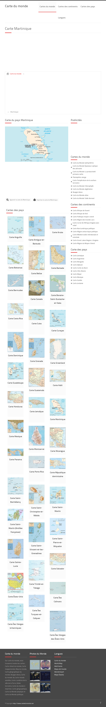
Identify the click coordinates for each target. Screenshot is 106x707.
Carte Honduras (15, 406)
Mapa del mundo (60, 669)
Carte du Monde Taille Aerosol (83, 198)
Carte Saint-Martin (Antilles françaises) (15, 528)
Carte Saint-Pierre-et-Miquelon (57, 542)
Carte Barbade (57, 267)
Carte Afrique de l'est (80, 213)
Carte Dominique (15, 355)
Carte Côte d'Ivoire (79, 271)
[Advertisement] (53, 53)
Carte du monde (16, 5)
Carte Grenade (36, 361)
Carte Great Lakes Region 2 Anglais (85, 240)
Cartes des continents (68, 6)
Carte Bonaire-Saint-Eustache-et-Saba (57, 299)
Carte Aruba (57, 232)
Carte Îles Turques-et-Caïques (36, 614)
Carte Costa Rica (15, 318)
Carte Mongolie (78, 262)
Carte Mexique (15, 436)
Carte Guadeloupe (15, 382)
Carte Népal (77, 274)
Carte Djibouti (78, 265)
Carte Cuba (37, 323)
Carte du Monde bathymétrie (83, 163)
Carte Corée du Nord (80, 268)
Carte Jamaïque (36, 411)
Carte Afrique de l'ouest (81, 210)
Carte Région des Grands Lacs (83, 220)
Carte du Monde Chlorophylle (83, 186)
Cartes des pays (88, 6)
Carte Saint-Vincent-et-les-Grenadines (37, 549)
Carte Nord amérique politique (84, 228)
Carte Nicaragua (57, 450)
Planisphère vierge (79, 177)
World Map (58, 663)
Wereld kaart (59, 672)
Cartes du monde (47, 6)
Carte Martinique (57, 419)
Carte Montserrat (36, 448)
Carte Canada (37, 299)
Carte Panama (15, 459)
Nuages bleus (77, 192)
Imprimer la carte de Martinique (47, 200)
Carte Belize (36, 273)
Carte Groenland (57, 362)
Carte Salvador (57, 568)
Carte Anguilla (15, 237)
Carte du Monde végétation (83, 189)
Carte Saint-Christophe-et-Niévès (36, 511)
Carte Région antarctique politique (85, 231)
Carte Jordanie (78, 283)
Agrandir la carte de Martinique (20, 200)
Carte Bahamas (15, 267)
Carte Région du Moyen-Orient (84, 243)
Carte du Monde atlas (80, 195)
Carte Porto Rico (36, 471)
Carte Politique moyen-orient (83, 216)
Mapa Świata (59, 674)
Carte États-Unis (15, 596)
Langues (62, 17)
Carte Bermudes (15, 290)
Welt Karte (58, 666)
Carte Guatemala (36, 390)
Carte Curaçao (58, 330)
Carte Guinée (77, 280)
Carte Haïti (57, 385)
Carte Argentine (78, 258)
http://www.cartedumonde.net (23, 703)
